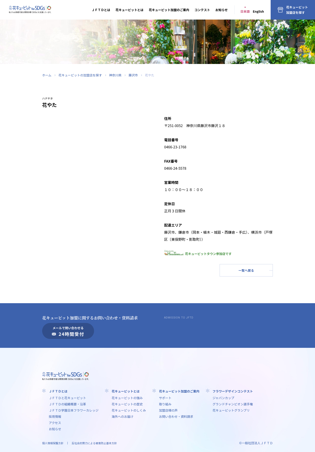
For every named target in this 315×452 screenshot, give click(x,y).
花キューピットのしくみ (129, 410)
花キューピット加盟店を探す (297, 10)
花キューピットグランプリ (231, 410)
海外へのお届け (122, 416)
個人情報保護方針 (52, 443)
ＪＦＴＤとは (101, 10)
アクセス (55, 422)
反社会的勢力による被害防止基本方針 (94, 443)
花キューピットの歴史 (127, 404)
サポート (165, 398)
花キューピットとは (130, 10)
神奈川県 (115, 75)
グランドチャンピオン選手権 (233, 404)
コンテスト (202, 10)
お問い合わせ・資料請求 (176, 416)
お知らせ (221, 10)
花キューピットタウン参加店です (198, 253)
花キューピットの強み (127, 398)
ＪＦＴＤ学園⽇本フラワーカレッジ (73, 410)
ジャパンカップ (223, 398)
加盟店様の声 (168, 410)
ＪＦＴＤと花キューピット (67, 398)
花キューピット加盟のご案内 (169, 10)
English (258, 11)
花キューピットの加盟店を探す (80, 75)
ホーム (46, 75)
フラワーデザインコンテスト (233, 391)
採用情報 (55, 416)
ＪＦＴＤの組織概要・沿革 (67, 404)
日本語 (245, 11)
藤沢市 (133, 75)
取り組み (165, 404)
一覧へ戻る (246, 270)
